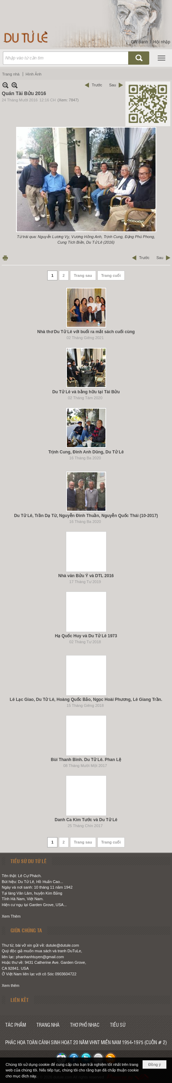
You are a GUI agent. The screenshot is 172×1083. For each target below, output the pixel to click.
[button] (161, 58)
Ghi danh (139, 42)
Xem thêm (10, 985)
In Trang (5, 257)
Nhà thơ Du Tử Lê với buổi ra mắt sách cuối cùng (86, 331)
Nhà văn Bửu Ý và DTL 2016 (86, 575)
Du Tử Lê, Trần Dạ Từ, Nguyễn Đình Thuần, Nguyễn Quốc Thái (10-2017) (86, 515)
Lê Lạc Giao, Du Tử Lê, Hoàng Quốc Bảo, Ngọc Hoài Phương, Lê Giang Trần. (86, 699)
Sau (112, 85)
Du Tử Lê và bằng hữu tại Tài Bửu (86, 391)
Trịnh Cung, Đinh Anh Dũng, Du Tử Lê (86, 452)
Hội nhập (161, 42)
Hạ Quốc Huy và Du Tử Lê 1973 (86, 635)
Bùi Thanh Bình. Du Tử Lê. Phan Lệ (86, 759)
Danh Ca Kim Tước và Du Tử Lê (86, 819)
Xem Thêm (11, 916)
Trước (97, 85)
